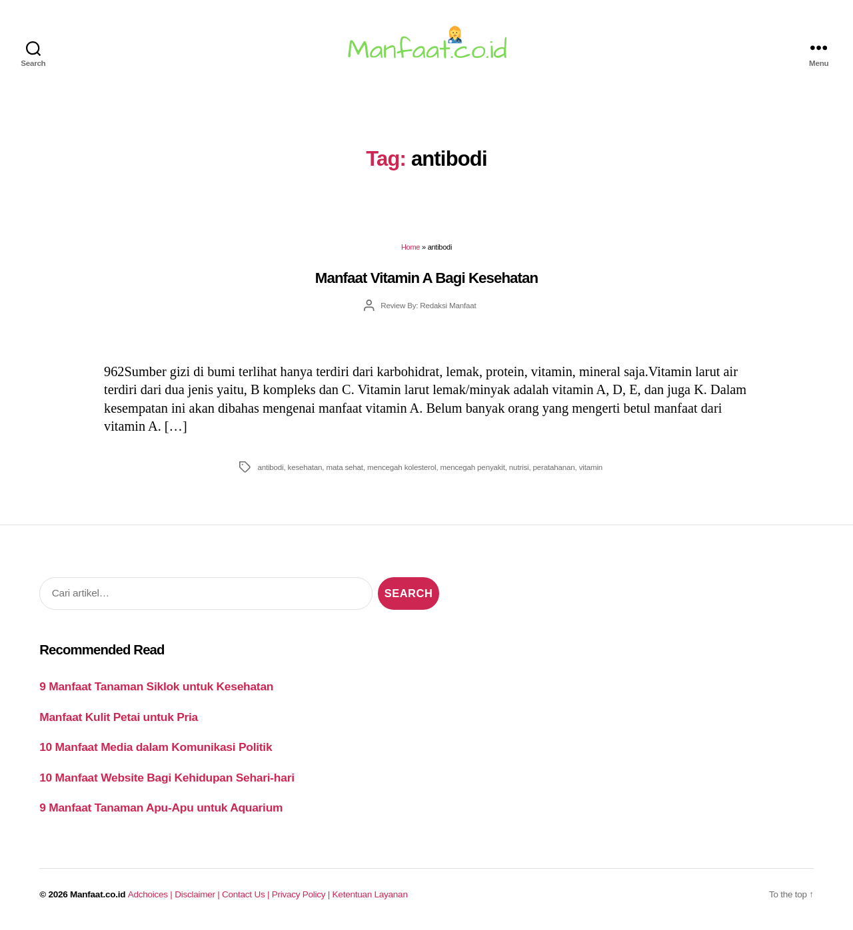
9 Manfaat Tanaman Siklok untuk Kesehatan (156, 686)
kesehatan (305, 467)
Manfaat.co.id (97, 894)
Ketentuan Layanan (370, 894)
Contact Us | (247, 894)
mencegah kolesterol (401, 467)
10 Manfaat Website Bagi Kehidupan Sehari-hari (167, 777)
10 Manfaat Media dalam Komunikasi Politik (155, 747)
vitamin (590, 467)
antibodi (270, 467)
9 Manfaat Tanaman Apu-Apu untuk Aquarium (161, 807)
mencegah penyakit (472, 467)
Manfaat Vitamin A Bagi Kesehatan (426, 278)
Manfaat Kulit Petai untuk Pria (118, 717)
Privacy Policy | (302, 894)
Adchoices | (151, 894)
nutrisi (519, 467)
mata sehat (344, 467)
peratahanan (554, 467)
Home (410, 247)
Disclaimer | (198, 894)
